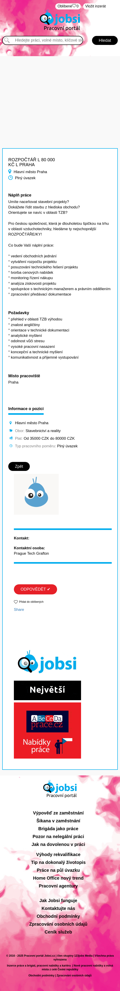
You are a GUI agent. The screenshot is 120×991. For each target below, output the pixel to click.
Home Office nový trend (58, 878)
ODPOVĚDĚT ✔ (35, 589)
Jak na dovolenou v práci (58, 844)
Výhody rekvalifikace (58, 854)
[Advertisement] (60, 87)
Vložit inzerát (95, 6)
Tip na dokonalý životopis (58, 862)
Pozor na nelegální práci (58, 836)
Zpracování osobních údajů (58, 924)
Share (19, 609)
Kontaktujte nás (58, 908)
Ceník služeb (58, 931)
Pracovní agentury (58, 885)
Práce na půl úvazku (58, 870)
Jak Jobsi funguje (58, 900)
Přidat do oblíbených (31, 601)
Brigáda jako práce (58, 828)
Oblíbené (68, 6)
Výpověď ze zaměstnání (58, 812)
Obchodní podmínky (58, 916)
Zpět (19, 466)
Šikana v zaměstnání (58, 820)
